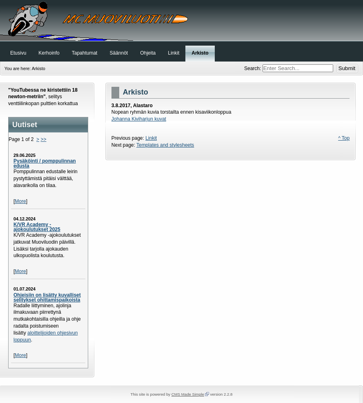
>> (43, 139)
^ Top (344, 138)
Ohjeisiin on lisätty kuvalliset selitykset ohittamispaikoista (47, 297)
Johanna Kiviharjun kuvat (138, 119)
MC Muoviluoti (181, 20)
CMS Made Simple (187, 394)
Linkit (151, 138)
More (20, 201)
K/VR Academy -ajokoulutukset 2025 (36, 227)
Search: (253, 68)
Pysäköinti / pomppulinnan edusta (44, 163)
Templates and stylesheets (165, 145)
